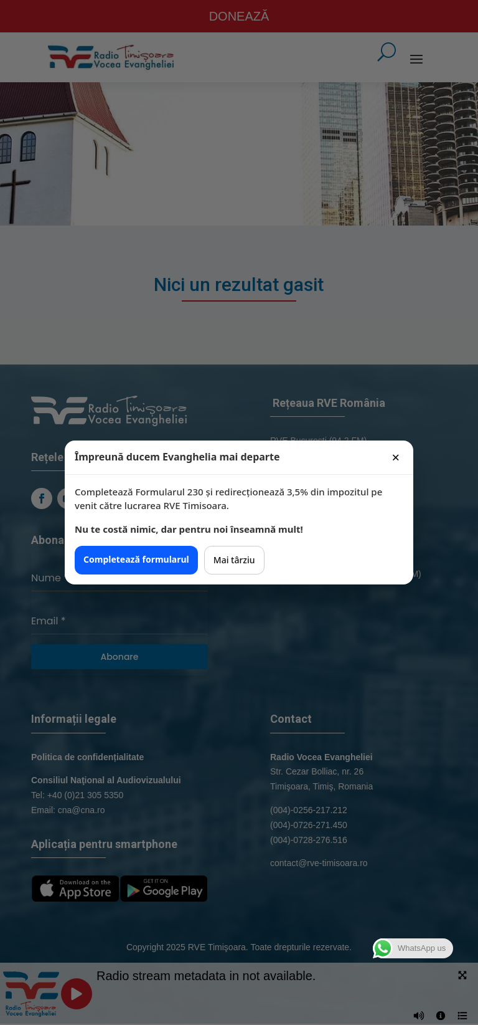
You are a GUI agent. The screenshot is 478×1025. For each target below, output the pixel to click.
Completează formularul (136, 559)
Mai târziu (234, 560)
